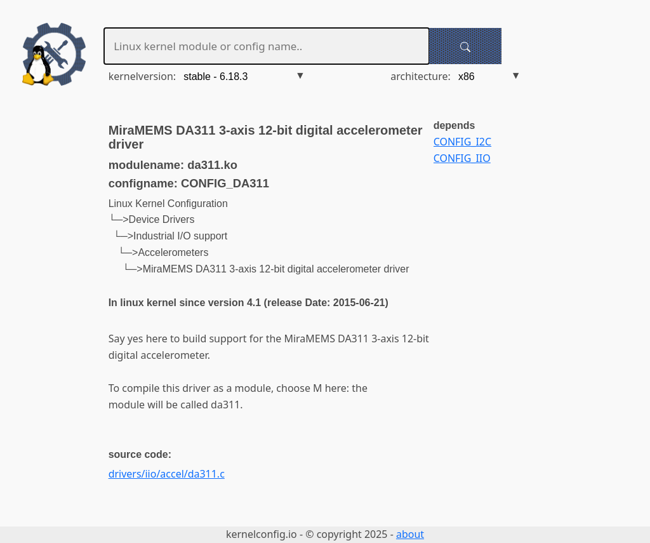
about (410, 534)
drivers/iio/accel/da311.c (167, 474)
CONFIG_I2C (462, 142)
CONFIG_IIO (462, 158)
